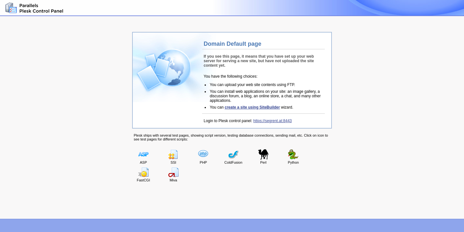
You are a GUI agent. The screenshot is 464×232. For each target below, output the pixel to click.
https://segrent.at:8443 (272, 121)
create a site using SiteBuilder (252, 107)
